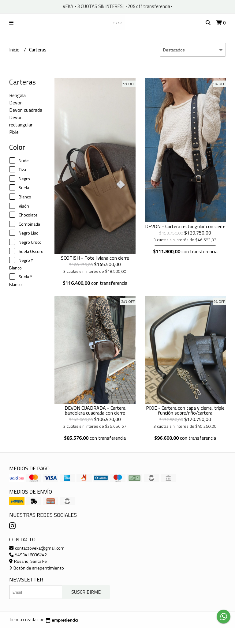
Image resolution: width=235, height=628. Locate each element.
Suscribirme (86, 592)
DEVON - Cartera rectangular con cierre (185, 226)
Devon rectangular (20, 121)
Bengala (17, 95)
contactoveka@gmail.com (37, 548)
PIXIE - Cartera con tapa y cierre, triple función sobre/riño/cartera (185, 410)
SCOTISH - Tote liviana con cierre (95, 257)
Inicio (15, 49)
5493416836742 (28, 554)
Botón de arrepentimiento (36, 568)
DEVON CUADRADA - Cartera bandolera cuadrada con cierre (95, 410)
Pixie (14, 132)
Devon (16, 102)
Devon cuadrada (25, 110)
